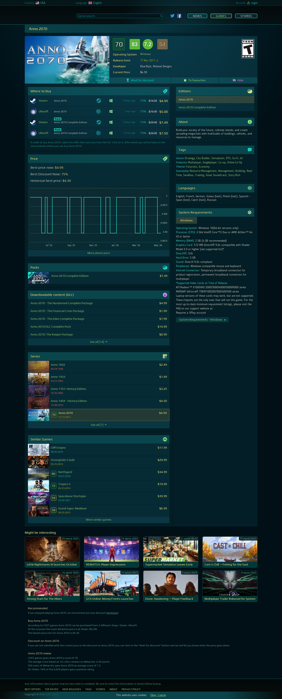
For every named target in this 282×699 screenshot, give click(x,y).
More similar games (98, 519)
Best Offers (33, 689)
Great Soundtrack (216, 175)
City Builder (203, 158)
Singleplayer (210, 162)
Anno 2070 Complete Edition (197, 107)
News (197, 16)
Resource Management (203, 171)
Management (226, 171)
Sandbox (188, 175)
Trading (199, 175)
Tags (88, 689)
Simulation (218, 158)
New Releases (71, 689)
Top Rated (51, 689)
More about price (98, 253)
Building (240, 171)
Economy (204, 166)
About (113, 689)
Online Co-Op (234, 162)
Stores (246, 16)
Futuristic (191, 166)
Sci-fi (235, 158)
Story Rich (234, 175)
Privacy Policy (131, 689)
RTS (228, 158)
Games (221, 16)
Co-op (222, 162)
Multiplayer (194, 162)
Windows (145, 54)
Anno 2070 (186, 99)
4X (241, 158)
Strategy (190, 158)
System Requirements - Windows (203, 319)
